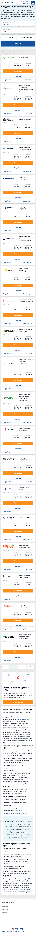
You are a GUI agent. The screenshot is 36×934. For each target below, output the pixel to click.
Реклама (9, 932)
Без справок (8, 37)
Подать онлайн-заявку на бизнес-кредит (17, 889)
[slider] (20, 26)
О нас (3, 932)
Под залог (5, 909)
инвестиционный (10, 808)
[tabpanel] (17, 909)
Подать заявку (18, 71)
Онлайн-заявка (7, 915)
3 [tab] (20, 924)
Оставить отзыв (18, 702)
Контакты (16, 932)
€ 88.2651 (26, 3)
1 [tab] (16, 924)
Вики (23, 932)
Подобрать (18, 44)
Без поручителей (26, 37)
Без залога (5, 912)
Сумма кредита (7, 22)
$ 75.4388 (26, 2)
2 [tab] (18, 924)
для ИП (27, 879)
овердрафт (20, 719)
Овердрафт (5, 906)
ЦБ (21, 2)
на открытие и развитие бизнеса (15, 813)
